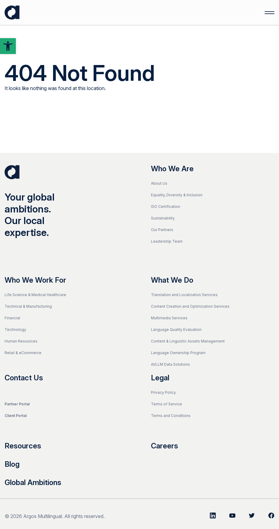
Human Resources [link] (21, 341)
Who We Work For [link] (35, 280)
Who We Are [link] (172, 168)
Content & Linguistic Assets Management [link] (188, 341)
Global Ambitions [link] (33, 482)
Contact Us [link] (24, 378)
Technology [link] (15, 329)
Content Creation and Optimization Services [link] (190, 306)
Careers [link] (164, 446)
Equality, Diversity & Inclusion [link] (176, 195)
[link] (8, 46)
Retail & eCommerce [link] (23, 352)
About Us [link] (159, 183)
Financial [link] (12, 318)
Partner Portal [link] (17, 404)
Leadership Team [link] (167, 241)
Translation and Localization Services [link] (184, 294)
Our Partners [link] (162, 229)
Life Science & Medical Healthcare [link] (35, 294)
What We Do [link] (172, 280)
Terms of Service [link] (166, 404)
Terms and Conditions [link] (171, 415)
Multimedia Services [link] (169, 318)
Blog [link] (12, 464)
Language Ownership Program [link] (178, 352)
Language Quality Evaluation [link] (176, 329)
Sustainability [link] (163, 218)
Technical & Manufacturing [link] (28, 306)
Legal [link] (160, 378)
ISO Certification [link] (165, 206)
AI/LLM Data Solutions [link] (170, 364)
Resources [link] (23, 446)
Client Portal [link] (16, 415)
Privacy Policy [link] (163, 392)
